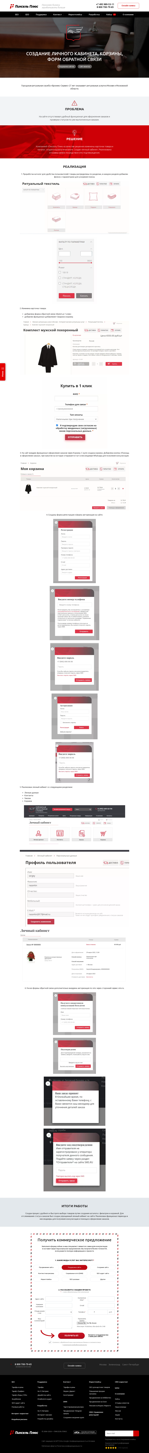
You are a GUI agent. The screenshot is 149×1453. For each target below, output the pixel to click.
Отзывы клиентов (122, 1403)
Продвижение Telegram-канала (72, 1412)
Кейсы (117, 1399)
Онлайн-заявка (128, 6)
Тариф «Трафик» (18, 1391)
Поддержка (42, 1382)
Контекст (67, 1382)
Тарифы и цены (17, 1387)
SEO (13, 1382)
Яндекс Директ (69, 1391)
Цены (117, 1388)
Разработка (42, 1406)
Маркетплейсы (95, 1382)
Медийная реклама (19, 1419)
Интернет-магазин (45, 1415)
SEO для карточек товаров (99, 1387)
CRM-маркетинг (121, 1382)
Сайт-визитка (85, 66)
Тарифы (41, 1387)
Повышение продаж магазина (97, 1392)
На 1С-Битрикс (43, 1391)
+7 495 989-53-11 (105, 4)
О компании (120, 1394)
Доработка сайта (44, 1395)
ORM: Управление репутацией (96, 1413)
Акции (117, 1415)
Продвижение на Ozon (98, 1402)
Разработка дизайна (45, 1419)
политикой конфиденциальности (75, 1345)
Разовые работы (18, 1407)
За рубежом (16, 1399)
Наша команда (120, 1407)
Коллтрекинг (68, 1395)
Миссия (118, 1411)
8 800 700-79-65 (105, 7)
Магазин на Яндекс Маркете (100, 1406)
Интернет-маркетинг (20, 1414)
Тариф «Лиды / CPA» (19, 1395)
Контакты (119, 1419)
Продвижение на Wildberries (100, 1398)
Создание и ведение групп (73, 1417)
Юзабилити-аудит (45, 1399)
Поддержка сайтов (66, 66)
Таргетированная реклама (73, 1407)
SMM (65, 1402)
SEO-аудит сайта (18, 1403)
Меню (2, 374)
